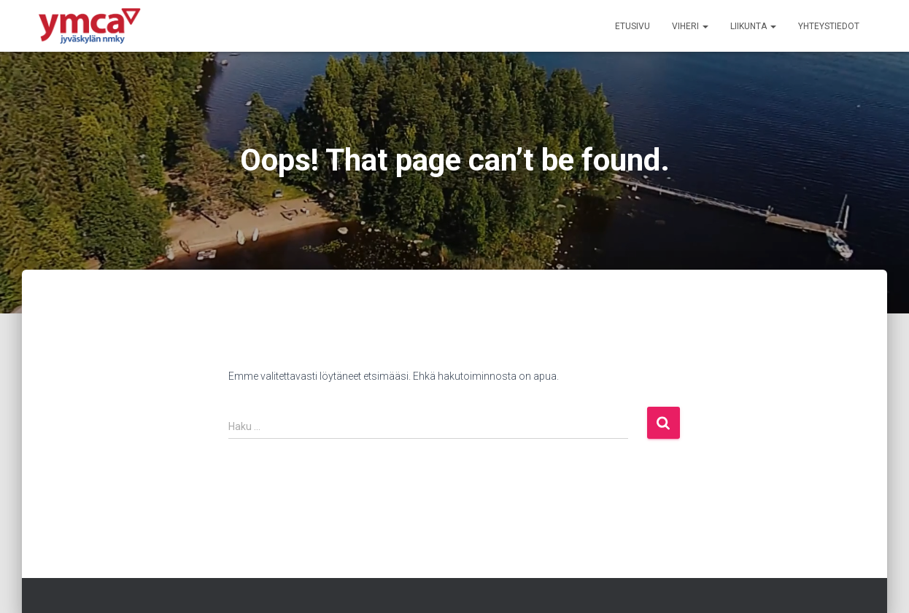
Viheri (690, 26)
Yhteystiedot (828, 26)
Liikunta (753, 26)
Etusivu (632, 26)
